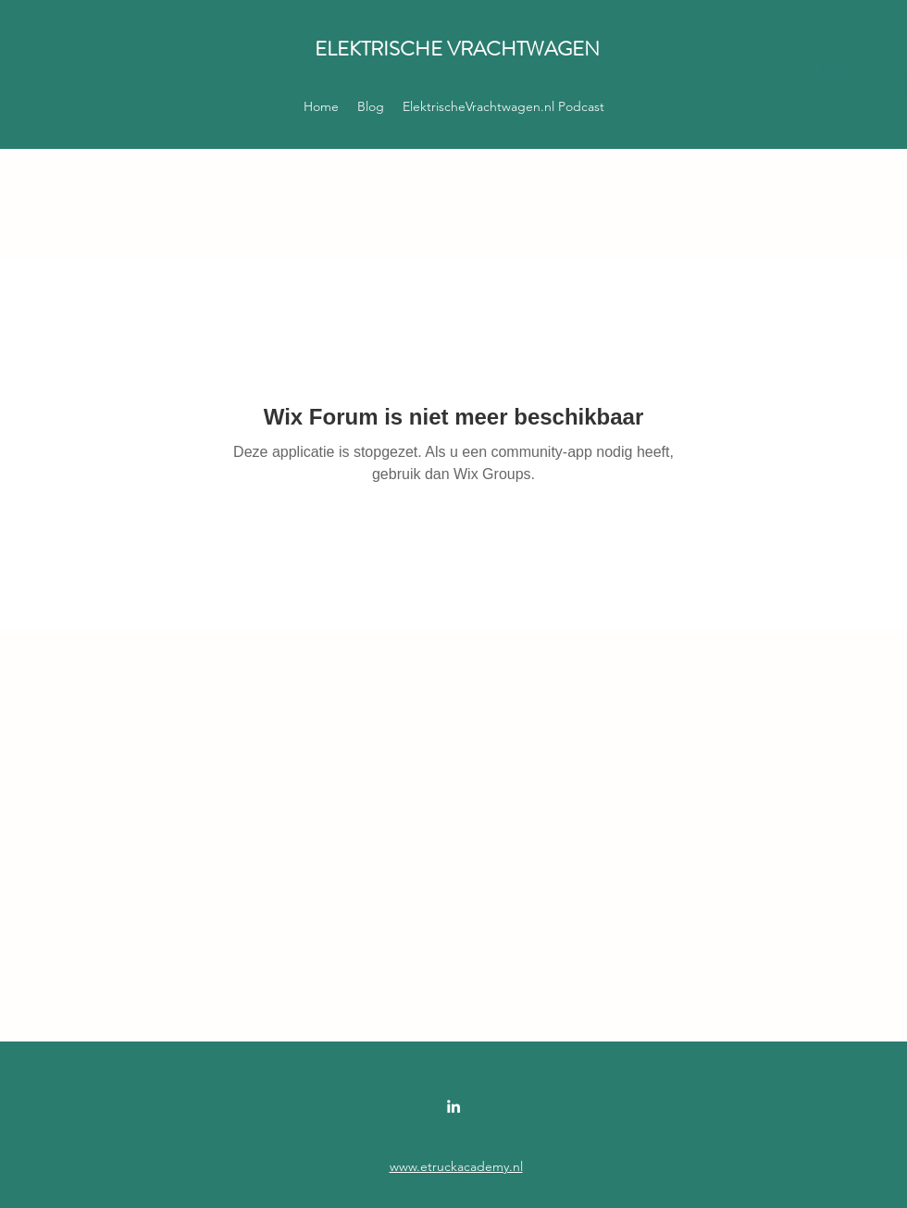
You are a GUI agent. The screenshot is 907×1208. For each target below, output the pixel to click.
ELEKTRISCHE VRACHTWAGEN (457, 48)
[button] (891, 73)
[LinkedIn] (453, 1106)
